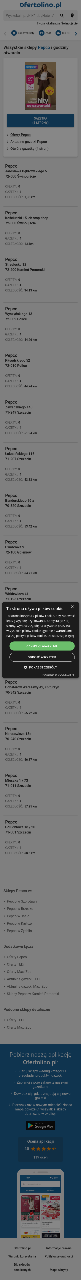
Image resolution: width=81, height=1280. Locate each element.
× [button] (72, 606)
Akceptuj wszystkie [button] (42, 646)
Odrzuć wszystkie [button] (41, 657)
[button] (40, 667)
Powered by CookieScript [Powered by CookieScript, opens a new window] (58, 674)
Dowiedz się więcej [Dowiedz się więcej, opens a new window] (61, 636)
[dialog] (40, 640)
